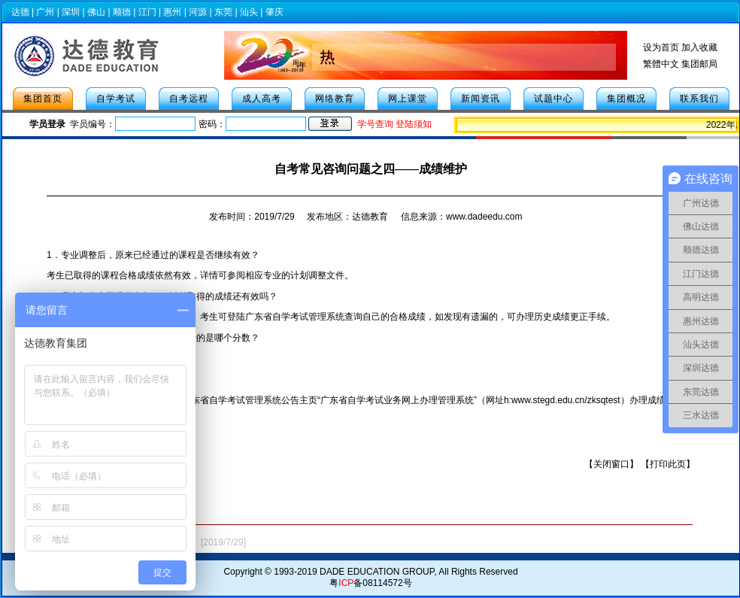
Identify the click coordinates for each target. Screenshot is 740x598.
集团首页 (42, 98)
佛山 (96, 12)
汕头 (249, 12)
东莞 (223, 12)
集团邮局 (699, 64)
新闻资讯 (480, 98)
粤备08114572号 (370, 583)
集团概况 (626, 98)
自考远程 (188, 98)
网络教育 (334, 98)
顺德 (122, 12)
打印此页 (668, 464)
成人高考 (261, 98)
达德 (20, 12)
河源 (198, 12)
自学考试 (115, 98)
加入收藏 (699, 47)
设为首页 (661, 47)
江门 (147, 12)
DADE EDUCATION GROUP (377, 571)
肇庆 (274, 12)
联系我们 (699, 98)
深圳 (71, 12)
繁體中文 (661, 64)
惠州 (172, 12)
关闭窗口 (611, 464)
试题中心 (553, 98)
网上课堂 (407, 98)
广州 (45, 12)
